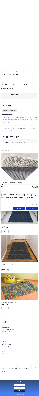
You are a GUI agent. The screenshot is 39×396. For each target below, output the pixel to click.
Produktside (4, 348)
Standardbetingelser (6, 344)
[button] (36, 1)
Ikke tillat (19, 208)
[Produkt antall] (3, 103)
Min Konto (4, 351)
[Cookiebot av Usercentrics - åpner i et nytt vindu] (32, 187)
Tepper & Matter (12, 71)
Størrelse (5, 94)
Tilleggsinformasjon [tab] (12, 110)
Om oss (3, 343)
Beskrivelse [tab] (5, 110)
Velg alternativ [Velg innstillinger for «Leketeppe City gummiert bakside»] (5, 307)
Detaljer (33, 204)
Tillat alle (32, 208)
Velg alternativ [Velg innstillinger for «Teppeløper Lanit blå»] (5, 231)
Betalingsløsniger (5, 346)
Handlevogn (4, 349)
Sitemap (4, 355)
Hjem (2, 71)
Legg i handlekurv (7, 105)
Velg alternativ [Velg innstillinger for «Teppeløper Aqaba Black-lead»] (5, 269)
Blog (3, 353)
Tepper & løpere (6, 71)
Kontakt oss (4, 341)
